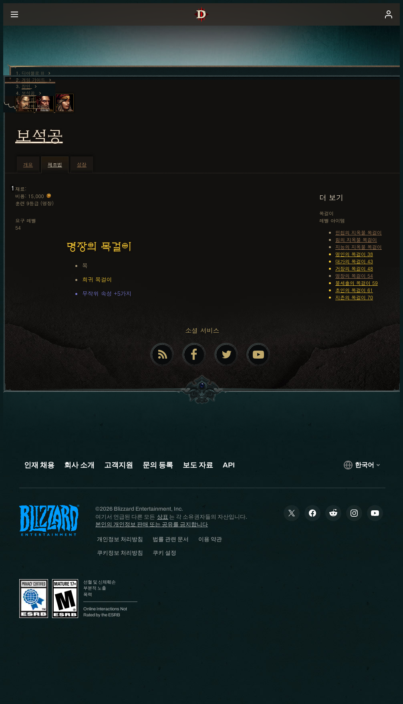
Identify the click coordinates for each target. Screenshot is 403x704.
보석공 (39, 136)
